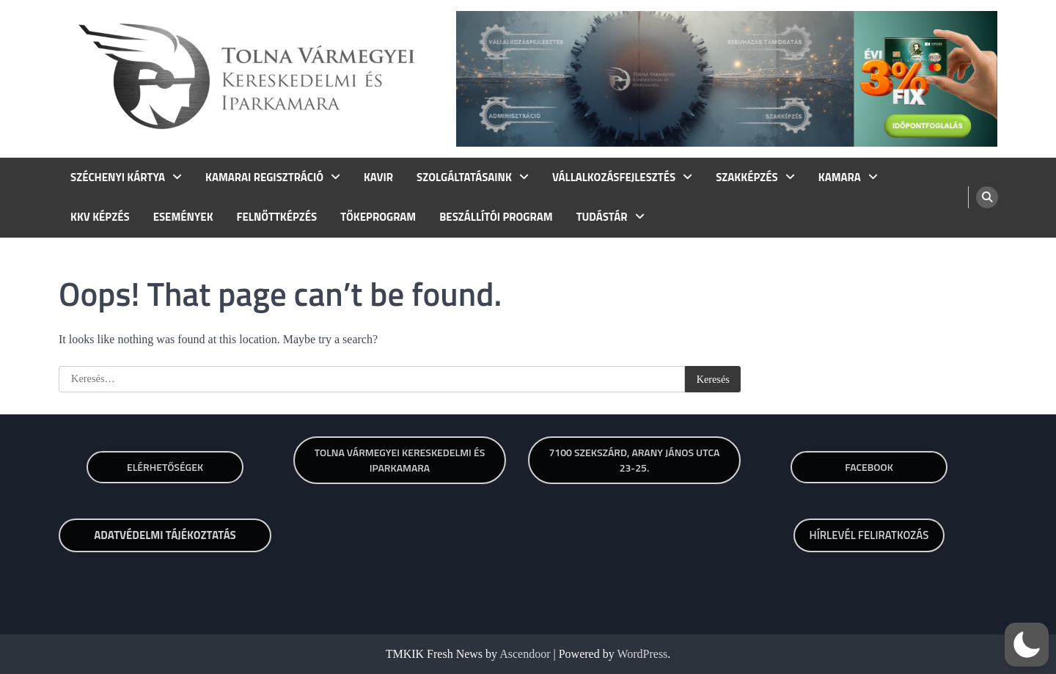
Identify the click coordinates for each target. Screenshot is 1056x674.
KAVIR (378, 177)
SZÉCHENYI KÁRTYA (117, 177)
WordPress (642, 654)
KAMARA (839, 177)
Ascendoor (524, 654)
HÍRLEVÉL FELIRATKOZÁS (869, 535)
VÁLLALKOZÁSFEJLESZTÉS (613, 177)
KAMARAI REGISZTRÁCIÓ (264, 177)
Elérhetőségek (165, 467)
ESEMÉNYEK (183, 217)
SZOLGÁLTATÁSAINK (464, 177)
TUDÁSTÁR (602, 217)
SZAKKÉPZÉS (747, 177)
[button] (1027, 645)
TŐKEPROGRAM (378, 217)
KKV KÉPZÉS (100, 217)
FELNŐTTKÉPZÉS (277, 217)
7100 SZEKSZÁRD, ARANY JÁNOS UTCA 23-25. (634, 459)
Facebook (869, 467)
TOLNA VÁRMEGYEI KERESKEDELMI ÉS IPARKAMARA (400, 459)
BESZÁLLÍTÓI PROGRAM (495, 217)
